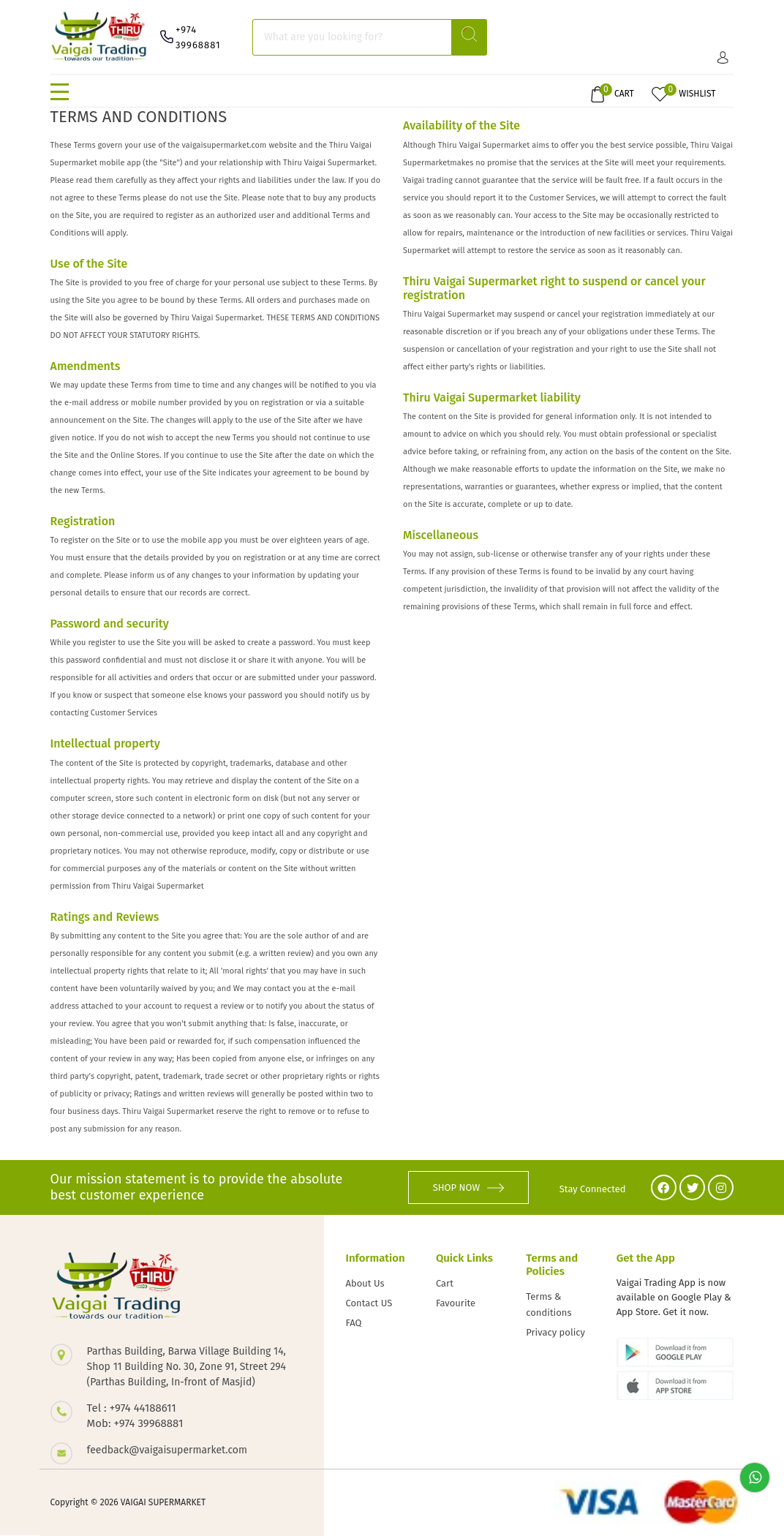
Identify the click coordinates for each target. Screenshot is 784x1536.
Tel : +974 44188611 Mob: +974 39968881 (135, 1415)
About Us (365, 1283)
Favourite (455, 1303)
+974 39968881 (198, 37)
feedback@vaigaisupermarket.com (167, 1450)
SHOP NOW (469, 1187)
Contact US (369, 1303)
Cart (444, 1283)
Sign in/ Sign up (722, 57)
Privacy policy (555, 1332)
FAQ (354, 1322)
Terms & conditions (548, 1304)
